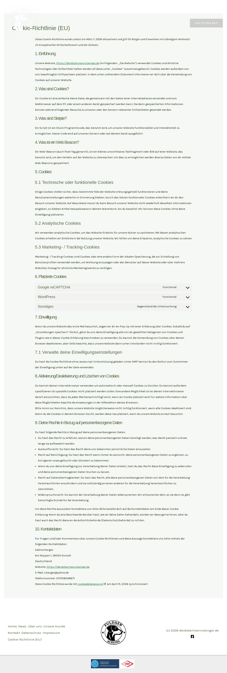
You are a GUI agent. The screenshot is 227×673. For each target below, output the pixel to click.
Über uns (128, 23)
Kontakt (176, 23)
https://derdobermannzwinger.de (77, 63)
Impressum (39, 636)
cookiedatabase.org (90, 584)
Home (12, 625)
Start (95, 23)
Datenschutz (18, 636)
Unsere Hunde (153, 23)
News (110, 23)
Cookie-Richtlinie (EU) (25, 642)
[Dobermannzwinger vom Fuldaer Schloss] (21, 23)
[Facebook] (192, 636)
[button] (206, 23)
